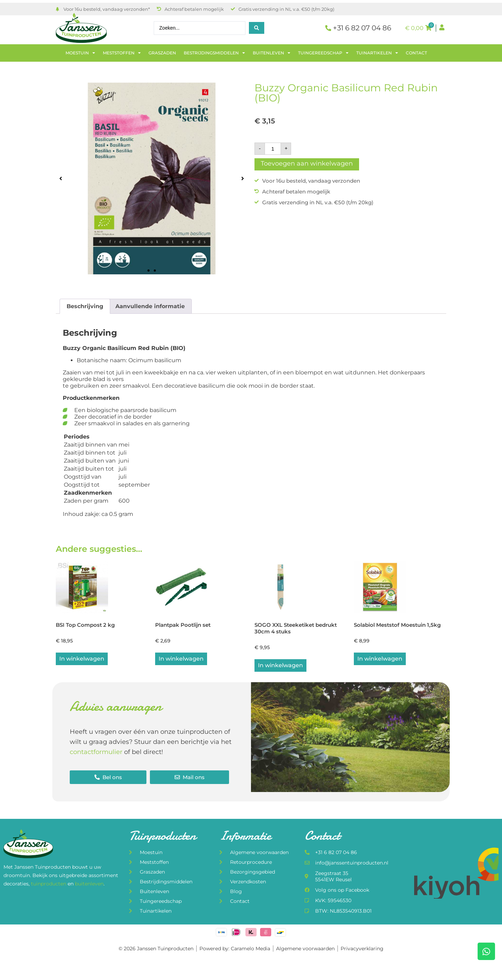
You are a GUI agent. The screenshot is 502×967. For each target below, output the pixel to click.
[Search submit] (256, 28)
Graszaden (162, 52)
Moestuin (80, 53)
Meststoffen (122, 53)
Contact (416, 52)
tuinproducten (49, 884)
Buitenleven (271, 53)
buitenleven (89, 884)
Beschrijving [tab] (85, 306)
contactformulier (96, 752)
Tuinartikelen (377, 53)
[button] (60, 178)
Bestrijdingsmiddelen (214, 53)
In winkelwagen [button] (81, 659)
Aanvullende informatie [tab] (150, 306)
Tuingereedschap (323, 53)
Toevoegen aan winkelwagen (307, 163)
